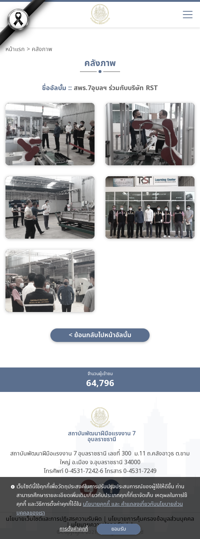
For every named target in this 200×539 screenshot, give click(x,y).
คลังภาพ (42, 50)
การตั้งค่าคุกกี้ (73, 529)
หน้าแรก (15, 50)
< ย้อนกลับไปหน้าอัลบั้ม (100, 335)
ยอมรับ (118, 529)
